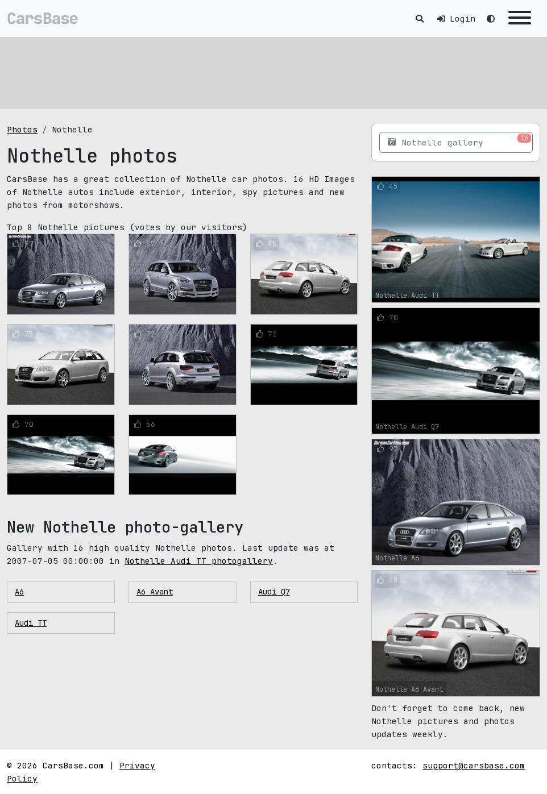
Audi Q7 (274, 592)
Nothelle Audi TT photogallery (199, 560)
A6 (19, 592)
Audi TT (31, 623)
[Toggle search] (419, 18)
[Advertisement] (273, 71)
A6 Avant (154, 592)
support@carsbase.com (473, 765)
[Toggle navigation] (519, 18)
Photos (22, 129)
